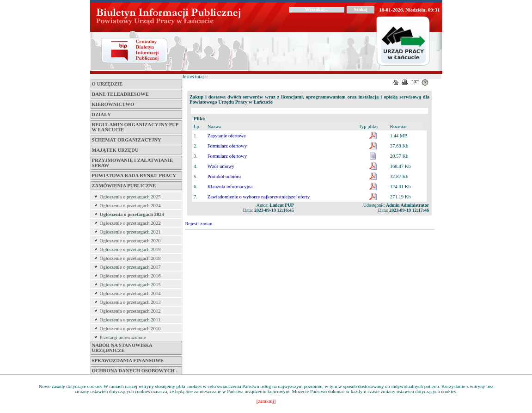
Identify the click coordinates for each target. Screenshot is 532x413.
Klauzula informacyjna (230, 186)
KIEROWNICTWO (113, 104)
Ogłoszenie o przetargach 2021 (130, 231)
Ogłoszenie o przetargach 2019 (130, 249)
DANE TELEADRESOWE (120, 94)
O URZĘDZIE (107, 83)
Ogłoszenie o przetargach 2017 (130, 267)
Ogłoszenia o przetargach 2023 (132, 214)
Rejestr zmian (199, 223)
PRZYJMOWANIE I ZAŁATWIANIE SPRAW (132, 163)
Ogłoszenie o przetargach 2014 (130, 293)
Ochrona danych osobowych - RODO (135, 373)
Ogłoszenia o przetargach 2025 (130, 196)
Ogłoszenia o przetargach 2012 (130, 311)
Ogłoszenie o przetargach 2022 (130, 223)
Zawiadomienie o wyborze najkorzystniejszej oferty (259, 196)
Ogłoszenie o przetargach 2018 (130, 258)
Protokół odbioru (224, 176)
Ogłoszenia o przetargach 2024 (130, 205)
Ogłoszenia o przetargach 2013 (130, 302)
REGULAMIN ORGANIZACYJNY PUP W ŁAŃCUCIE (135, 127)
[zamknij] (266, 401)
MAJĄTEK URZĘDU (115, 150)
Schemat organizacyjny (126, 139)
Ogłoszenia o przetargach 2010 (130, 328)
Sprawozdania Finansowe (128, 360)
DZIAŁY (101, 114)
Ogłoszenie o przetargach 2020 (130, 240)
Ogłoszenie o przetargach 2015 (130, 284)
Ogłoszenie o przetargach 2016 (130, 275)
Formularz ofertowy (227, 145)
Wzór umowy (221, 166)
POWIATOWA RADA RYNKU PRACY (134, 175)
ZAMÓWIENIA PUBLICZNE (124, 185)
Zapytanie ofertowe (227, 135)
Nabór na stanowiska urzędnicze (122, 348)
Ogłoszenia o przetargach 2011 (130, 319)
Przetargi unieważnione (123, 337)
